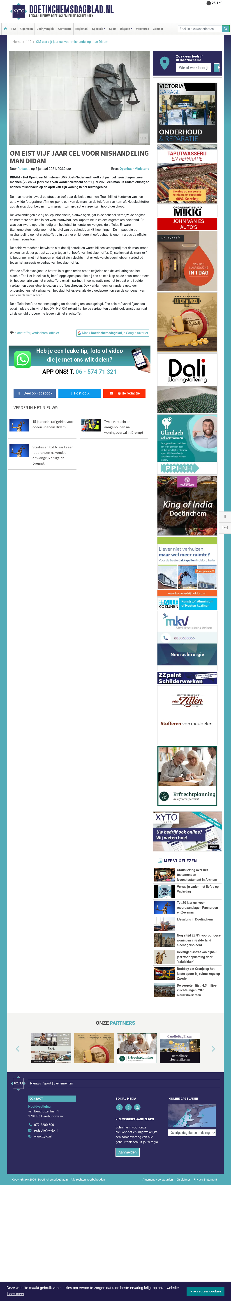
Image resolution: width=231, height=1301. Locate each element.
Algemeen (26, 28)
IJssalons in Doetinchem (195, 919)
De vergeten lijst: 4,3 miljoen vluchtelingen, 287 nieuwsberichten (197, 990)
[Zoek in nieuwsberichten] (200, 28)
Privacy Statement (205, 1173)
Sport (112, 28)
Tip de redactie (124, 393)
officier (54, 333)
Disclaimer (183, 1173)
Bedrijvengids (45, 28)
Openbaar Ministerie (134, 169)
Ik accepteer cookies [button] (206, 1291)
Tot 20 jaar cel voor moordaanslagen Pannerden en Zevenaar (197, 907)
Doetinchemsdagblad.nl (71, 9)
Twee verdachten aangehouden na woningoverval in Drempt (123, 427)
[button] (12, 1049)
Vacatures (142, 28)
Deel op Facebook (34, 393)
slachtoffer (22, 333)
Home (17, 42)
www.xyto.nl (42, 1130)
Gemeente (65, 28)
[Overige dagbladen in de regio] (192, 1108)
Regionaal (81, 28)
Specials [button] (97, 28)
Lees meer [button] (15, 1294)
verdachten (40, 333)
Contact (158, 28)
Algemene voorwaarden (158, 1173)
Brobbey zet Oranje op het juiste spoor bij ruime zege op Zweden (198, 973)
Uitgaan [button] (125, 28)
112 (13, 28)
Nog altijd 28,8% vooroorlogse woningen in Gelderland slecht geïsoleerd (199, 940)
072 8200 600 (44, 1119)
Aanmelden (127, 1146)
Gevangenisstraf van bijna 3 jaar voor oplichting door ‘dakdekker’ (197, 957)
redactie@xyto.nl (46, 1125)
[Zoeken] (226, 28)
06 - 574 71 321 (96, 371)
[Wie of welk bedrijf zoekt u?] (193, 67)
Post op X (79, 393)
